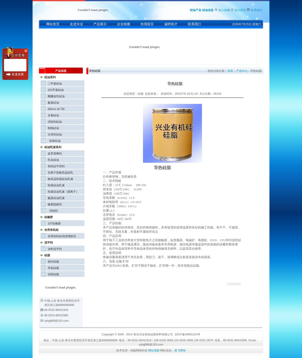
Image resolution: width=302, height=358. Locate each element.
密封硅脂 (53, 261)
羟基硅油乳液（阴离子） (63, 191)
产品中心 (242, 71)
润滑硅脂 (53, 274)
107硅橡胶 (54, 223)
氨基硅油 (53, 102)
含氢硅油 (53, 115)
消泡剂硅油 (55, 121)
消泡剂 (53, 210)
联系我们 (256, 10)
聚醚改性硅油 (56, 96)
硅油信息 (208, 10)
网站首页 (52, 24)
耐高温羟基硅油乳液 (60, 179)
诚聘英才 (170, 24)
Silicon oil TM (56, 109)
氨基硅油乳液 (56, 198)
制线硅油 (53, 128)
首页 (230, 71)
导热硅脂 (53, 268)
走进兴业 (76, 24)
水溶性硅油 (55, 134)
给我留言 (147, 24)
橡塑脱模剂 (55, 204)
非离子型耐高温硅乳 (60, 172)
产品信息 (61, 71)
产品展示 (100, 24)
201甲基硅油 (56, 90)
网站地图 (153, 350)
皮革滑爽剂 (55, 153)
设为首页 (240, 10)
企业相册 (123, 24)
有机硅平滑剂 (56, 166)
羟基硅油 (55, 140)
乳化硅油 (53, 160)
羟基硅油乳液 (56, 185)
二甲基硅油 (55, 83)
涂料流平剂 (55, 249)
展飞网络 (180, 350)
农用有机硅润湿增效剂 (62, 236)
